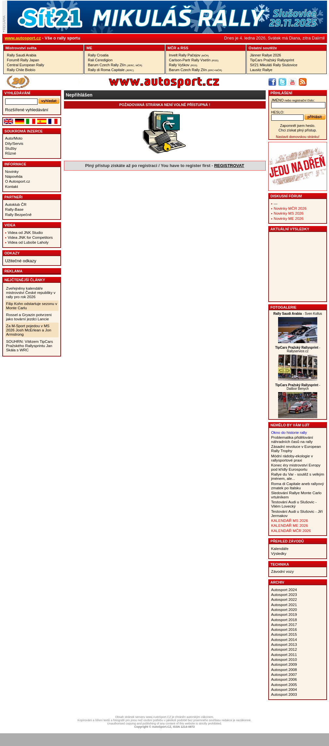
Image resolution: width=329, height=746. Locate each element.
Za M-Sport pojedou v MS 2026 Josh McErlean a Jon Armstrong (28, 330)
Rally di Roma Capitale (111, 70)
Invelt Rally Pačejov (189, 55)
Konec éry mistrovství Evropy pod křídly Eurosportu (296, 467)
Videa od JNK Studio (25, 232)
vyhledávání (17, 93)
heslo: (278, 112)
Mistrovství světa (21, 48)
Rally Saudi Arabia (21, 55)
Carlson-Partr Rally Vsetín (194, 60)
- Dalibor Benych (297, 386)
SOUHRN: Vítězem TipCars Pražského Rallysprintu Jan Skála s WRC (29, 345)
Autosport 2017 (284, 624)
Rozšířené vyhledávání (26, 109)
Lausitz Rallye (261, 70)
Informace (15, 164)
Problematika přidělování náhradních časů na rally (292, 439)
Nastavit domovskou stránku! (297, 137)
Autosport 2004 (284, 689)
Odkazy (12, 253)
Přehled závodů (287, 541)
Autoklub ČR (16, 204)
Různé (10, 153)
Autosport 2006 (284, 679)
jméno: (293, 100)
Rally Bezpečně (18, 214)
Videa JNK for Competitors (30, 237)
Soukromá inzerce (24, 131)
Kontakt (11, 186)
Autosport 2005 (284, 684)
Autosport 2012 (284, 649)
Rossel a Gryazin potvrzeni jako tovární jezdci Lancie (29, 316)
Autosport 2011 (284, 654)
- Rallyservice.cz (297, 349)
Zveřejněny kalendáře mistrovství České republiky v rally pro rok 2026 (30, 292)
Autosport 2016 (284, 629)
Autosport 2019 (284, 614)
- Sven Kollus (297, 313)
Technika (280, 564)
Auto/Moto (14, 138)
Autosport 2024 (284, 589)
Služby (11, 148)
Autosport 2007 (284, 674)
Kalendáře (280, 548)
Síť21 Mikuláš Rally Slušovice (273, 65)
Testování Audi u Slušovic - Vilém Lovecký (294, 504)
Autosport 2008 (284, 669)
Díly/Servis (14, 143)
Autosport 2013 (284, 644)
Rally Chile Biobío (21, 70)
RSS (184, 48)
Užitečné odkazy (20, 260)
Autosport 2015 (284, 634)
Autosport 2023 (284, 594)
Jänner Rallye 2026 (265, 55)
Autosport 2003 (284, 694)
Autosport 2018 (284, 619)
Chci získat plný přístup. (297, 130)
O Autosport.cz (17, 181)
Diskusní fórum (286, 196)
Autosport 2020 (284, 609)
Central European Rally (25, 65)
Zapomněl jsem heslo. (297, 126)
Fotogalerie (284, 307)
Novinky (12, 171)
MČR (171, 48)
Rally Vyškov (183, 65)
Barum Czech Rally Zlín (115, 65)
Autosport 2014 (284, 639)
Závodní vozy (282, 571)
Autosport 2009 (284, 664)
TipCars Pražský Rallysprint (272, 60)
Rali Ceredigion (100, 60)
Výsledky (279, 553)
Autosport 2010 (284, 659)
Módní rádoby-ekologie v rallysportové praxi (292, 458)
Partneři (14, 197)
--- (276, 203)
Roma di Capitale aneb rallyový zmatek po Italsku (297, 485)
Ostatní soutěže (263, 48)
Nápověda (14, 176)
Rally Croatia (98, 55)
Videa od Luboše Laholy (28, 242)
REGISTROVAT (229, 165)
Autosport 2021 (284, 604)
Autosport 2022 (284, 599)
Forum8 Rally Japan (23, 60)
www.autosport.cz (23, 38)
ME (89, 48)
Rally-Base (14, 209)
